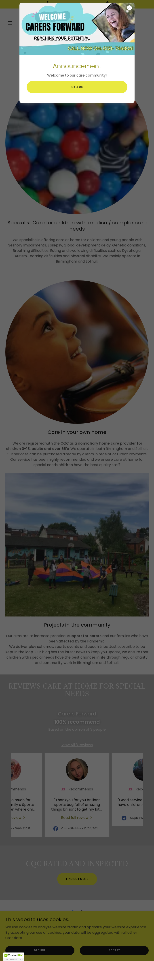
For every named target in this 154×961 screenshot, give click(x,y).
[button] (13, 956)
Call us (77, 87)
